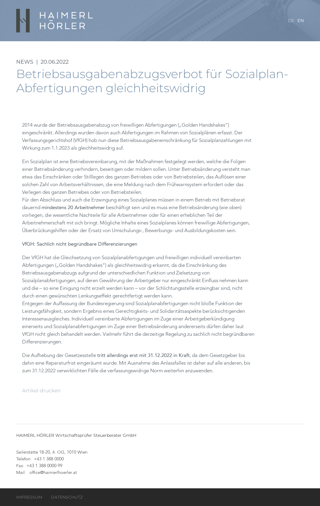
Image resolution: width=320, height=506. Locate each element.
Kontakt (293, 44)
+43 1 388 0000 (49, 459)
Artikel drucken (41, 390)
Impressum (29, 497)
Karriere (239, 44)
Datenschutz (67, 497)
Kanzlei (122, 44)
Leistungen (188, 44)
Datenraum (152, 44)
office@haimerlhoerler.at (53, 473)
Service (266, 44)
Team (214, 44)
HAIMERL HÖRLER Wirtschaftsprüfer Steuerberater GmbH (55, 20)
